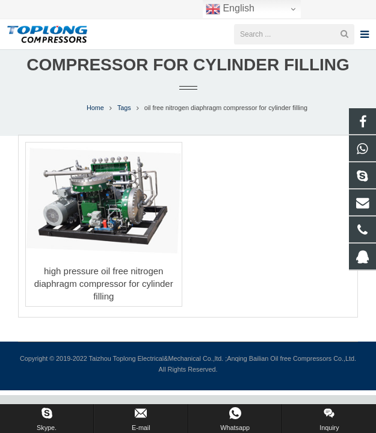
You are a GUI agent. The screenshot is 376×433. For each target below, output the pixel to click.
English (230, 9)
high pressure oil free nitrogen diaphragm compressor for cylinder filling (103, 300)
